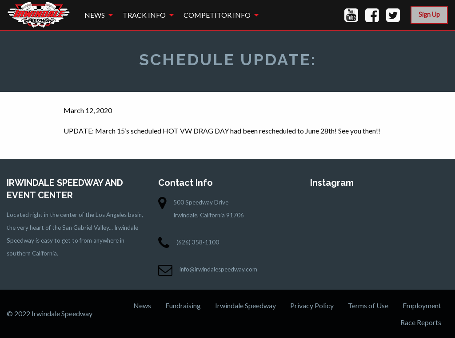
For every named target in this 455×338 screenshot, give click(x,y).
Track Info (144, 15)
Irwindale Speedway (245, 305)
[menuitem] (96, 15)
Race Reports (420, 322)
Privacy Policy (312, 305)
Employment (422, 305)
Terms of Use (368, 305)
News (94, 15)
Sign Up (429, 14)
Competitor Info (217, 15)
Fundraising (183, 305)
